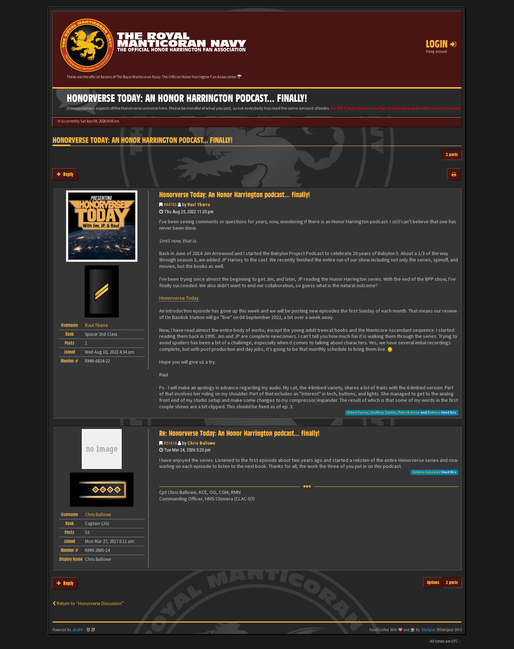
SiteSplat (428, 630)
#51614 (170, 443)
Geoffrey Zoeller (383, 412)
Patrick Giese (409, 412)
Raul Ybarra (198, 204)
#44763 (170, 204)
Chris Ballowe (201, 443)
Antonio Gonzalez (426, 472)
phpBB (78, 630)
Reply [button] (65, 174)
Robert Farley (357, 412)
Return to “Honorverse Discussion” (88, 603)
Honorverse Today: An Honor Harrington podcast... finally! (142, 140)
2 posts (452, 154)
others (435, 412)
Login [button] (441, 44)
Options (433, 582)
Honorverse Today (179, 298)
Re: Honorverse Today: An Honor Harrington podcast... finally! (239, 433)
